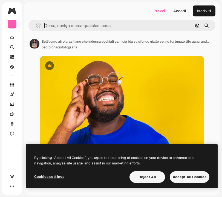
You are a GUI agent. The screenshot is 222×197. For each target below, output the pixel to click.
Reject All (147, 177)
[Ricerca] (12, 47)
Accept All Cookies (189, 177)
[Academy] (12, 176)
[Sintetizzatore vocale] (12, 124)
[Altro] (12, 186)
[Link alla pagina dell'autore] (34, 44)
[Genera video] (12, 114)
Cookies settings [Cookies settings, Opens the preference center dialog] (49, 176)
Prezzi (159, 10)
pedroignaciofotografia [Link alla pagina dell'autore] (59, 47)
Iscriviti (204, 10)
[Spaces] (12, 94)
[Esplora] (12, 66)
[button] (36, 26)
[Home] (12, 37)
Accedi (179, 10)
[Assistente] (12, 133)
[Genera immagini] (12, 104)
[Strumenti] (12, 84)
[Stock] (12, 57)
